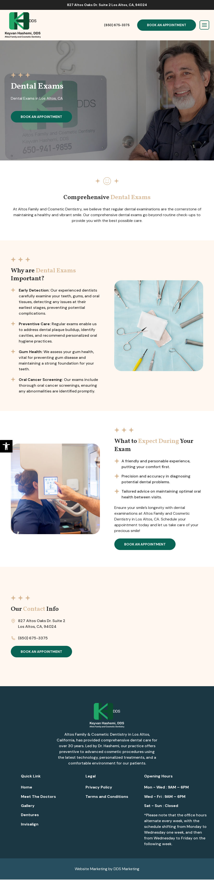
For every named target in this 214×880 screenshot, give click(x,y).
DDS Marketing (126, 869)
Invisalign (29, 824)
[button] (6, 446)
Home (26, 787)
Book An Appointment (166, 25)
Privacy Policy (99, 787)
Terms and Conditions (107, 797)
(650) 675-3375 (116, 25)
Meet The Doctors (38, 797)
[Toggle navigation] (204, 25)
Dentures (30, 815)
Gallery (28, 806)
